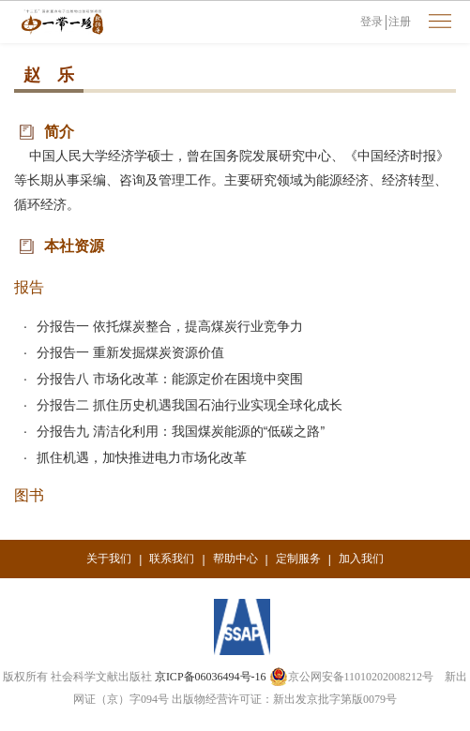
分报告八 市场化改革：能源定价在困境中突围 (170, 378)
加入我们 (361, 558)
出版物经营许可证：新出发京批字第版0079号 (284, 699)
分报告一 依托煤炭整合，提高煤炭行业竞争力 (170, 326)
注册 (399, 21)
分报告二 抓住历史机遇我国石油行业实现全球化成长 (189, 404)
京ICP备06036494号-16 (210, 676)
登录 (371, 21)
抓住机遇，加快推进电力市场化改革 (142, 457)
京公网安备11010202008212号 (351, 676)
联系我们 (171, 558)
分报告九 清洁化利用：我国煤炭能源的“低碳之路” (181, 431)
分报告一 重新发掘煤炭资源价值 (130, 352)
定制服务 (298, 558)
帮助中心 (235, 558)
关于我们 (108, 558)
